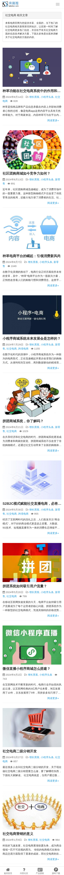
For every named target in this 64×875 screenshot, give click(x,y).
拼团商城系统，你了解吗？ (23, 421)
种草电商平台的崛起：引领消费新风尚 (32, 256)
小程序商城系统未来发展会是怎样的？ (32, 338)
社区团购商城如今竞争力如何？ (26, 173)
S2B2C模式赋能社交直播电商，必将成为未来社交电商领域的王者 (32, 503)
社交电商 (11, 348)
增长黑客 (34, 96)
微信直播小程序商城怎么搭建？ (26, 669)
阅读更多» (53, 120)
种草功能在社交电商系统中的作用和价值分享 (32, 91)
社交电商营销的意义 (18, 834)
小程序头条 (47, 96)
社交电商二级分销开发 (20, 751)
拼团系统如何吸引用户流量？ (25, 586)
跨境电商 (23, 348)
